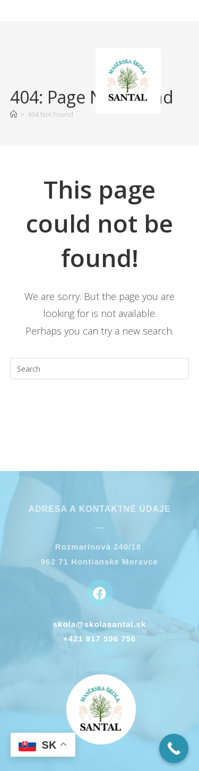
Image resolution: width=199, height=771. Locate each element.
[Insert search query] (99, 368)
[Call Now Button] (173, 748)
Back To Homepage (99, 411)
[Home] (13, 114)
